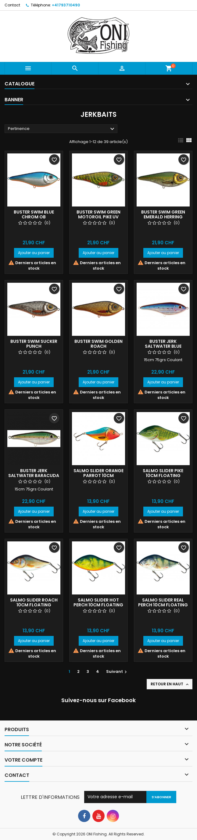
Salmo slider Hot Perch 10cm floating (98, 602)
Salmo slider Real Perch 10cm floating (163, 602)
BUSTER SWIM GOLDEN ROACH (98, 343)
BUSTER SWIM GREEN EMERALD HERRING (163, 214)
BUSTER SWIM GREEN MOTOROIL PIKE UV (98, 214)
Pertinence (62, 129)
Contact (12, 5)
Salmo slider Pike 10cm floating (163, 473)
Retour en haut (170, 684)
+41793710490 (66, 5)
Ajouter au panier (34, 252)
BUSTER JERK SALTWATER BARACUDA (33, 473)
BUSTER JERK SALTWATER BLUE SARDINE (163, 346)
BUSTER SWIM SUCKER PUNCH (33, 343)
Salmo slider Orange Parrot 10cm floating (98, 475)
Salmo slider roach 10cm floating (34, 602)
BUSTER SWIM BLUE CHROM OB (34, 214)
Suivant (117, 671)
